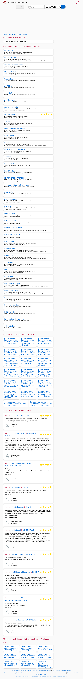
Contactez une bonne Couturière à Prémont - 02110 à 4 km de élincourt (45, 341)
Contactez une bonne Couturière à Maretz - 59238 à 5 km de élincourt (28, 361)
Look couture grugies (12, 283)
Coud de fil (8, 93)
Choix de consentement (66, 670)
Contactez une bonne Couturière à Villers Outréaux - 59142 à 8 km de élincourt (45, 383)
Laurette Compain (11, 107)
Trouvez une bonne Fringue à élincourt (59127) (27, 648)
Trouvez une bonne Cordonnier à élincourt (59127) (28, 655)
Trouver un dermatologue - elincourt (58, 672)
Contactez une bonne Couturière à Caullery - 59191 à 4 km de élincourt (28, 351)
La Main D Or (9, 164)
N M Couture (9, 241)
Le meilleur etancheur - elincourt (41, 672)
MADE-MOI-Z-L (10, 269)
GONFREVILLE (28, 530)
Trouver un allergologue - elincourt (59, 676)
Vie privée (49, 670)
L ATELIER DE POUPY (12, 234)
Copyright (57, 670)
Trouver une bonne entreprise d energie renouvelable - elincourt (18, 672)
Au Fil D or (8, 86)
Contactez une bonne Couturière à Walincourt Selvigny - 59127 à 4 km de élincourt (11, 362)
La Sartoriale (16, 487)
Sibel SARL (8, 192)
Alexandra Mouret (11, 199)
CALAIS (28, 507)
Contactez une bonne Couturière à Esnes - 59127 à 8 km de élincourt (28, 393)
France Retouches (11, 290)
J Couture (8, 156)
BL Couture (8, 276)
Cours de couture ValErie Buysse (16, 185)
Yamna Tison (9, 79)
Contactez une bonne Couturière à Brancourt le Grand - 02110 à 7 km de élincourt (11, 383)
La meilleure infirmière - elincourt (23, 676)
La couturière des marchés (14, 319)
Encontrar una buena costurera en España (41, 677)
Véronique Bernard (11, 121)
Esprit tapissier (9, 255)
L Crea (6, 142)
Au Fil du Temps (10, 100)
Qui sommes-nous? (16, 670)
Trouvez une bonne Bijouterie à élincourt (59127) (11, 648)
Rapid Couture (9, 171)
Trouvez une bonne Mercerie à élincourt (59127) (27, 663)
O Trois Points (9, 326)
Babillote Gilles (9, 312)
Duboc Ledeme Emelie (12, 305)
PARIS (25, 487)
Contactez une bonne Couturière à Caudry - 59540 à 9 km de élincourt (45, 393)
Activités (20, 7)
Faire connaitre (42, 670)
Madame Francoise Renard (14, 128)
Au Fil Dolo (8, 262)
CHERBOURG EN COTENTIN (16, 600)
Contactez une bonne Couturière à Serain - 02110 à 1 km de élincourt (11, 341)
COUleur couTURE (19, 433)
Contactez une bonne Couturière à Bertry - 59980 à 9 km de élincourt (15, 403)
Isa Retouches (9, 248)
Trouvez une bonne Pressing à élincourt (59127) (10, 655)
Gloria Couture (9, 114)
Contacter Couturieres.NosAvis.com (29, 670)
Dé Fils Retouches (18, 463)
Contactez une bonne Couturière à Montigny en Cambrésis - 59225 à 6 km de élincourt (28, 373)
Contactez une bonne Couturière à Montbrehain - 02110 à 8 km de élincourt (10, 394)
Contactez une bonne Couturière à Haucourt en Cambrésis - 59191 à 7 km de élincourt (45, 373)
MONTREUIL (31, 554)
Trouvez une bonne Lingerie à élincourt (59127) (10, 663)
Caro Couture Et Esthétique (14, 149)
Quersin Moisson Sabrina (13, 64)
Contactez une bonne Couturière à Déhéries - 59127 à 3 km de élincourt (27, 342)
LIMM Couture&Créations (21, 572)
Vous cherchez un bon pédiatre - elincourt (41, 676)
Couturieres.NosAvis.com (17, 2)
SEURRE (27, 416)
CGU (53, 670)
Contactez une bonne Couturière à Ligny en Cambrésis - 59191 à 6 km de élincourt (11, 373)
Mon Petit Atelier (10, 213)
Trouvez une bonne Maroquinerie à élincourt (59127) (44, 664)
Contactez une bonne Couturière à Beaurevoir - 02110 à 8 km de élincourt (27, 383)
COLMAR (35, 572)
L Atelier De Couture (11, 220)
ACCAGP (7, 206)
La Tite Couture (10, 57)
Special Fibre (9, 135)
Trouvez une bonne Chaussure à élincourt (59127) (45, 648)
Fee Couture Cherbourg (20, 598)
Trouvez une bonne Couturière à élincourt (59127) (45, 655)
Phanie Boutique (18, 507)
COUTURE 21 (17, 416)
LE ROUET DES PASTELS (14, 178)
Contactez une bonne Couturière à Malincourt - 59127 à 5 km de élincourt (44, 362)
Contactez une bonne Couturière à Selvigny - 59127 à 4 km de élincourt (45, 351)
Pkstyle (7, 298)
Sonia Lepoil (16, 530)
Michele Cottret (10, 72)
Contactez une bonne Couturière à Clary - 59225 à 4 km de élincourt (10, 351)
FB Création (8, 50)
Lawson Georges (18, 554)
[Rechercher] (63, 7)
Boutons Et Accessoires (13, 227)
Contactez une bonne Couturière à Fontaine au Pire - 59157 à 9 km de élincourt (41, 403)
